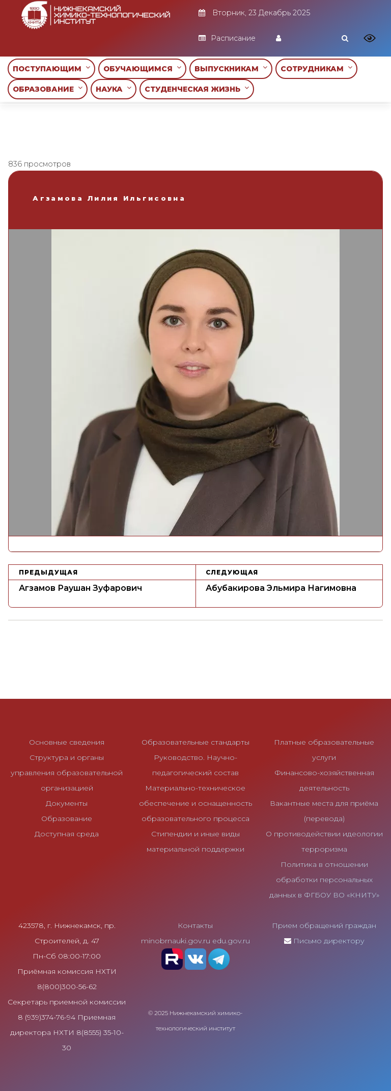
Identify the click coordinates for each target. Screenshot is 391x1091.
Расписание (227, 38)
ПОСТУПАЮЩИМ (51, 68)
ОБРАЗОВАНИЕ (47, 89)
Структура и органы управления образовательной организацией (67, 773)
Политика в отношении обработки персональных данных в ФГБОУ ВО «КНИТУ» (324, 879)
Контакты (195, 925)
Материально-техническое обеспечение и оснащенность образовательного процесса (195, 803)
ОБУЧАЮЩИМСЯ (142, 68)
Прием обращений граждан (324, 925)
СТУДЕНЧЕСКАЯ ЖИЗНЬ (197, 89)
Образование (66, 818)
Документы (67, 803)
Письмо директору (329, 940)
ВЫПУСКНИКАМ (230, 68)
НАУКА (113, 89)
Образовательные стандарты (195, 742)
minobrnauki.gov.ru (175, 940)
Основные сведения (66, 742)
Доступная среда (67, 833)
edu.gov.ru (231, 940)
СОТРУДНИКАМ (316, 68)
